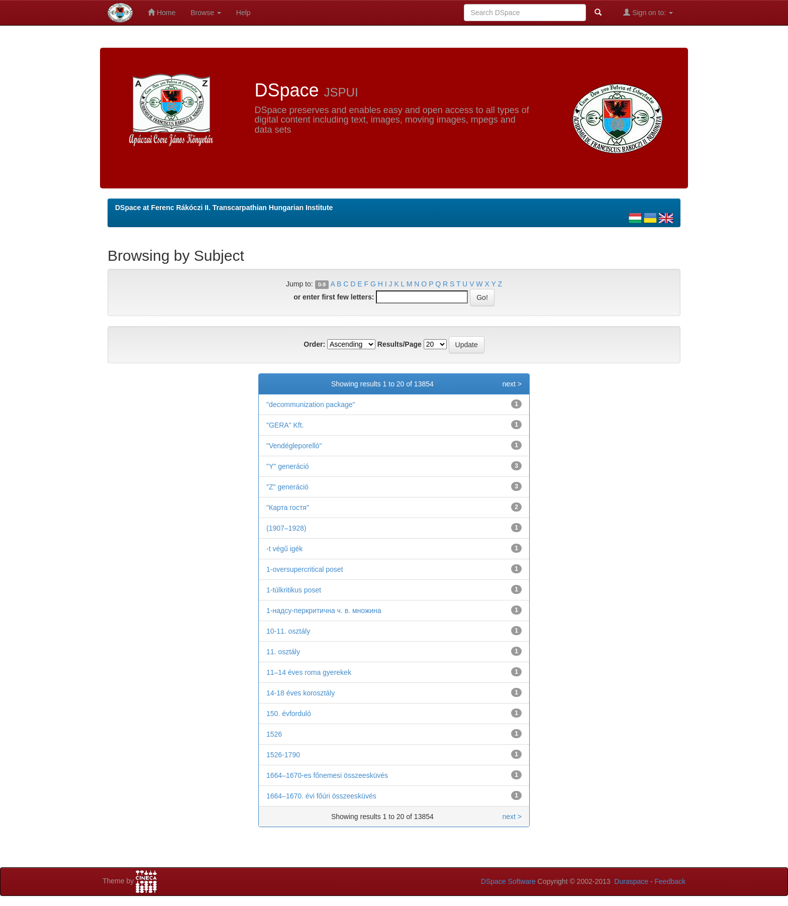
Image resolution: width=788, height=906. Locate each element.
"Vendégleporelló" (294, 446)
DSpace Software (508, 881)
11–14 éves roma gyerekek (308, 672)
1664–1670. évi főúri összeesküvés (321, 796)
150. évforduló (288, 714)
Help (243, 13)
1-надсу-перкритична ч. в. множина (323, 611)
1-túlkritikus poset (293, 590)
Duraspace (631, 881)
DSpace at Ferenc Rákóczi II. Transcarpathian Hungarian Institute (224, 208)
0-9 (322, 284)
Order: (314, 344)
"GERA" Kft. (285, 425)
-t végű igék (284, 549)
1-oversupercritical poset (304, 569)
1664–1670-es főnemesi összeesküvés (327, 775)
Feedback (670, 881)
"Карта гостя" (287, 508)
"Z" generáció (287, 487)
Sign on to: (648, 12)
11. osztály (283, 652)
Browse (205, 13)
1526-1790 (283, 755)
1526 (274, 734)
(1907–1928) (286, 528)
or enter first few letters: (333, 297)
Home (161, 12)
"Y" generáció (287, 466)
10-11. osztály (288, 631)
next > (512, 384)
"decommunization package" (310, 404)
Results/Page (399, 344)
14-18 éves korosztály (300, 693)
